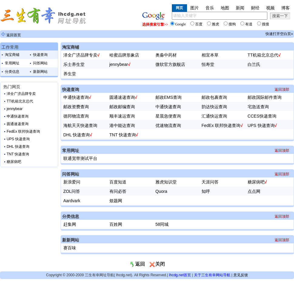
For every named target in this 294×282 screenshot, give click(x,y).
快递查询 (40, 55)
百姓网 (115, 224)
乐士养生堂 (74, 64)
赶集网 (69, 224)
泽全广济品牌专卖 (21, 94)
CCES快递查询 (262, 116)
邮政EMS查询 (168, 97)
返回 (137, 264)
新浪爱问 (71, 182)
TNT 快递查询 (18, 154)
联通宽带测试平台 (80, 158)
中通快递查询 (168, 106)
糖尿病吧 (14, 162)
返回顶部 (282, 89)
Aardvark (71, 200)
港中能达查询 (122, 125)
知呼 (206, 191)
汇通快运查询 (214, 116)
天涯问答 (210, 182)
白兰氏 (254, 64)
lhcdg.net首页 (180, 275)
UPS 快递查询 (18, 139)
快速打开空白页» (279, 34)
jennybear (15, 109)
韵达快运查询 (214, 106)
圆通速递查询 (17, 124)
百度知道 (117, 182)
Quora (161, 191)
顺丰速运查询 (122, 116)
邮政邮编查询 (122, 106)
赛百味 (69, 247)
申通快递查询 (17, 116)
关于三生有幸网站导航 (212, 275)
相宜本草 (210, 55)
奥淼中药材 (166, 55)
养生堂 (69, 73)
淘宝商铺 (12, 55)
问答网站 (40, 63)
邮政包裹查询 (214, 97)
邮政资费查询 (76, 106)
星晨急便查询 (168, 116)
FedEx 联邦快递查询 (23, 131)
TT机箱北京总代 (20, 101)
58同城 (162, 224)
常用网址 (12, 63)
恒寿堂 (208, 64)
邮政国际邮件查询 (265, 97)
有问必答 (117, 191)
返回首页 (13, 35)
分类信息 (12, 72)
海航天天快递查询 (80, 125)
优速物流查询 (168, 125)
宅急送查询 (258, 106)
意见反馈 (240, 275)
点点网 (254, 191)
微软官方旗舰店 (170, 64)
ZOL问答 (71, 191)
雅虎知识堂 (166, 182)
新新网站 (40, 72)
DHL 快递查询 (18, 146)
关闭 (157, 264)
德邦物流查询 (76, 116)
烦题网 (115, 200)
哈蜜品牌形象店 (124, 55)
